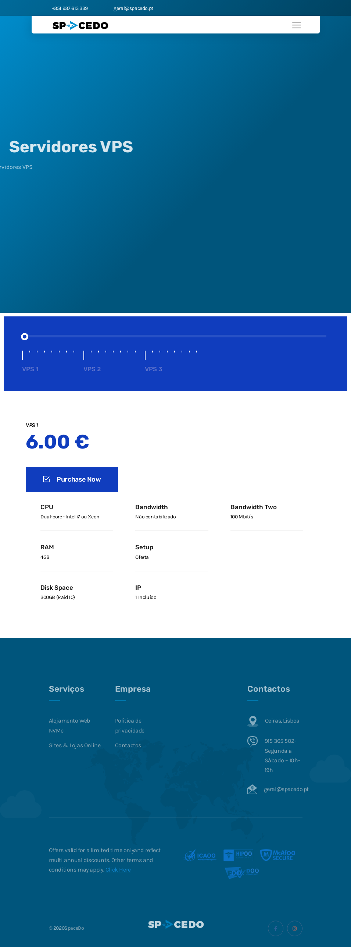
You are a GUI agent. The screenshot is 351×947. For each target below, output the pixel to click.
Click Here (118, 881)
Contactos (128, 756)
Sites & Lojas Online (75, 756)
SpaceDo (74, 940)
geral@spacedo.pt (132, 8)
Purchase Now (72, 479)
